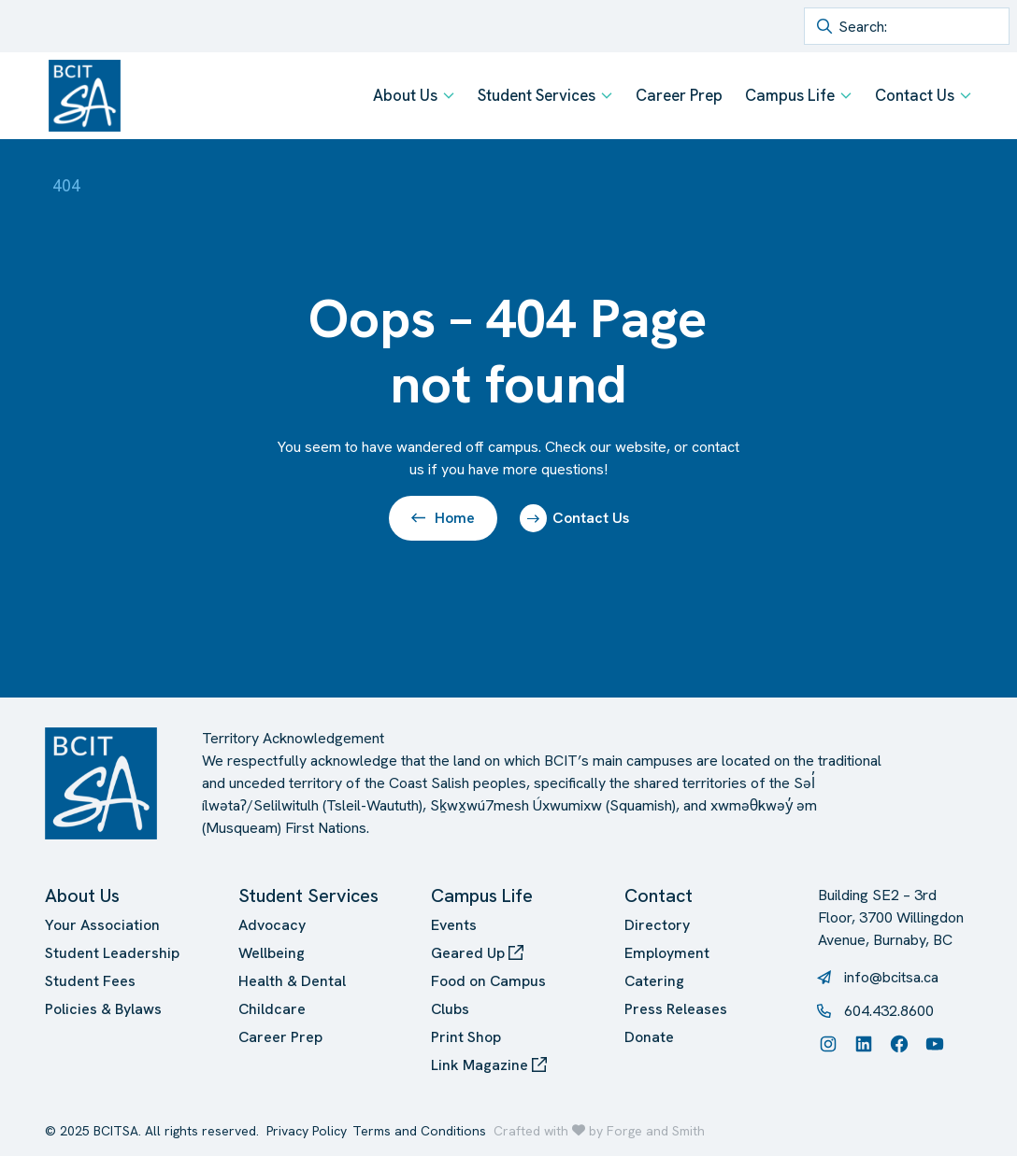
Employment (666, 953)
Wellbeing (271, 953)
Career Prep (679, 95)
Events (454, 925)
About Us (405, 95)
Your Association (102, 925)
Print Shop (466, 1037)
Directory (657, 925)
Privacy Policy (306, 1130)
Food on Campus (488, 981)
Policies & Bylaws (103, 1009)
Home (443, 518)
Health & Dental (292, 981)
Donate (649, 1037)
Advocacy (272, 925)
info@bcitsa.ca (891, 977)
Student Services (536, 95)
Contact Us (914, 95)
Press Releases (675, 1009)
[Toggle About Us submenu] (448, 95)
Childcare (272, 1009)
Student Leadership (112, 953)
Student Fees (90, 981)
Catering (654, 981)
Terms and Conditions (419, 1130)
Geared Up (477, 953)
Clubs (450, 1009)
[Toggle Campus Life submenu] (845, 95)
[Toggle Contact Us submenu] (965, 95)
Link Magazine (489, 1065)
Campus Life (790, 95)
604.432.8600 (889, 1011)
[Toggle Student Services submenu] (606, 95)
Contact (658, 895)
